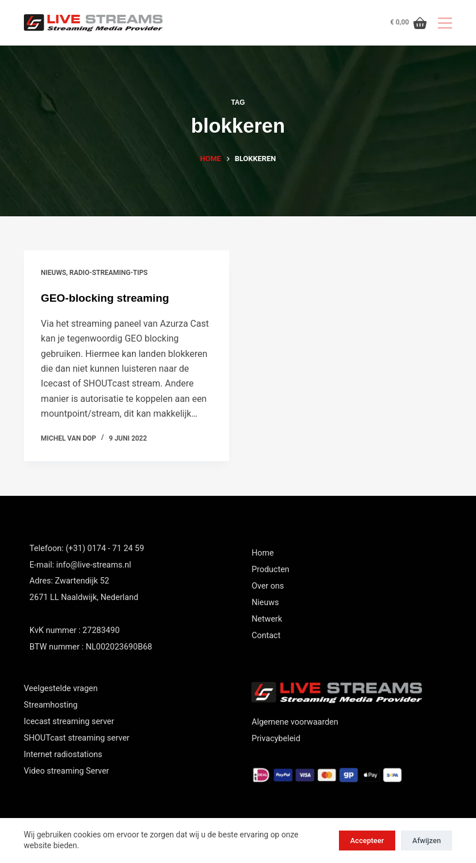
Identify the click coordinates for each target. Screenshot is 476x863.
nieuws (53, 273)
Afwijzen (426, 840)
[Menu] (445, 23)
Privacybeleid (275, 738)
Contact (265, 635)
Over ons (267, 586)
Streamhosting (51, 705)
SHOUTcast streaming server (77, 738)
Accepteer (367, 840)
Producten (270, 569)
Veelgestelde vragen (61, 688)
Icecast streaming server (69, 721)
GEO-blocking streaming (107, 297)
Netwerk (266, 619)
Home (262, 553)
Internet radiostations (63, 754)
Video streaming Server (66, 771)
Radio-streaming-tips (108, 273)
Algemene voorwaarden (294, 722)
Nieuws (265, 602)
